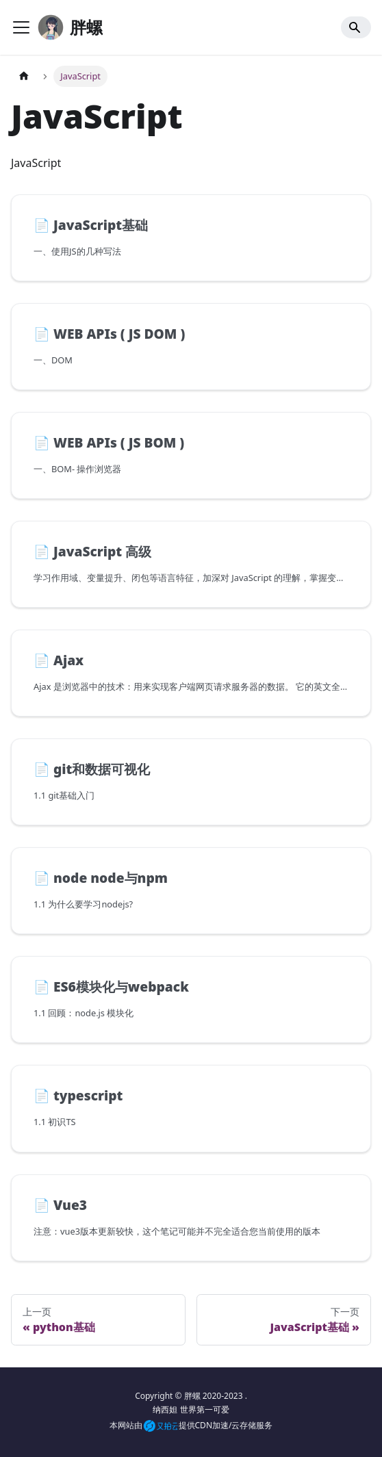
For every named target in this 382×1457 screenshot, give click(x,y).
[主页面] (24, 76)
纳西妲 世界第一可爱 (191, 1409)
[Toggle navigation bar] (21, 27)
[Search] (356, 27)
